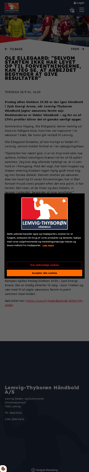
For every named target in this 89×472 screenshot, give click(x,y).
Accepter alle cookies (44, 272)
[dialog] (44, 236)
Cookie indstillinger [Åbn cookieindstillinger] (18, 256)
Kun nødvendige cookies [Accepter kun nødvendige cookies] (44, 264)
